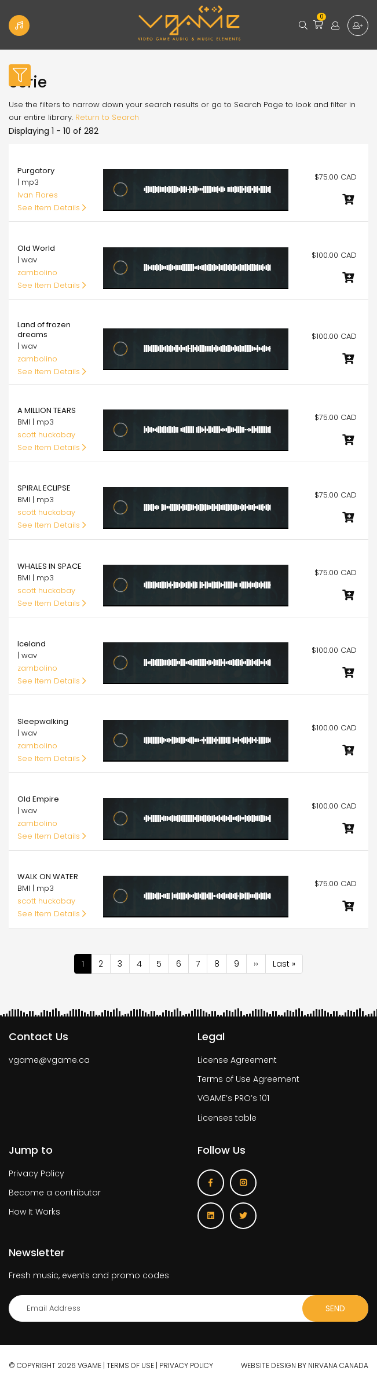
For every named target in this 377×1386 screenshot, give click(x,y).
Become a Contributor (19, 25)
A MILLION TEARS (46, 410)
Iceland (31, 643)
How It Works (34, 1211)
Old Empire (38, 798)
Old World (36, 248)
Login (335, 25)
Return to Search (107, 117)
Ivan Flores (37, 194)
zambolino (37, 272)
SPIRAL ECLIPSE (44, 487)
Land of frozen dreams (44, 329)
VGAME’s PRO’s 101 (233, 1098)
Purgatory (35, 170)
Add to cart (348, 199)
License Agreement (237, 1060)
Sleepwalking (42, 721)
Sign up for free (357, 25)
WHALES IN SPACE (49, 566)
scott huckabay (46, 434)
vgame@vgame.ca (49, 1060)
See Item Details (51, 207)
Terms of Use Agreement (248, 1079)
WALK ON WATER (47, 876)
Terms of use (130, 1365)
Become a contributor (55, 1192)
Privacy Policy (36, 1173)
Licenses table (227, 1118)
